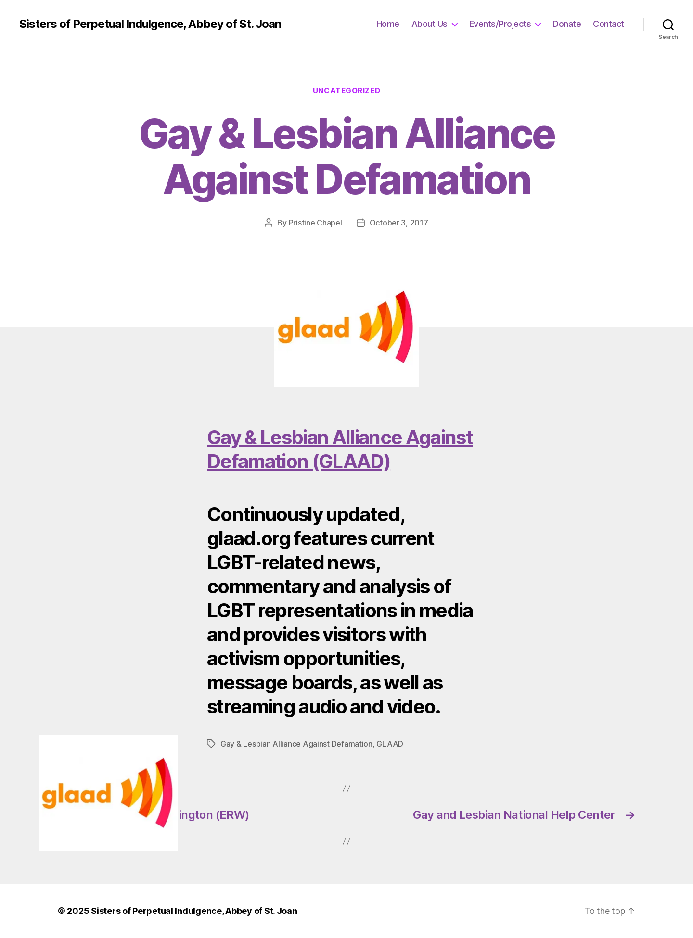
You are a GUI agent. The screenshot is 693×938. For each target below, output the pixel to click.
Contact (608, 24)
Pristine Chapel (315, 222)
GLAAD (389, 744)
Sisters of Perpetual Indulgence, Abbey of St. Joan (150, 24)
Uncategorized (346, 91)
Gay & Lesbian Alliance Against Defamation (296, 744)
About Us (429, 24)
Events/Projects (500, 24)
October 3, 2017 (399, 222)
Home (387, 24)
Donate (566, 24)
